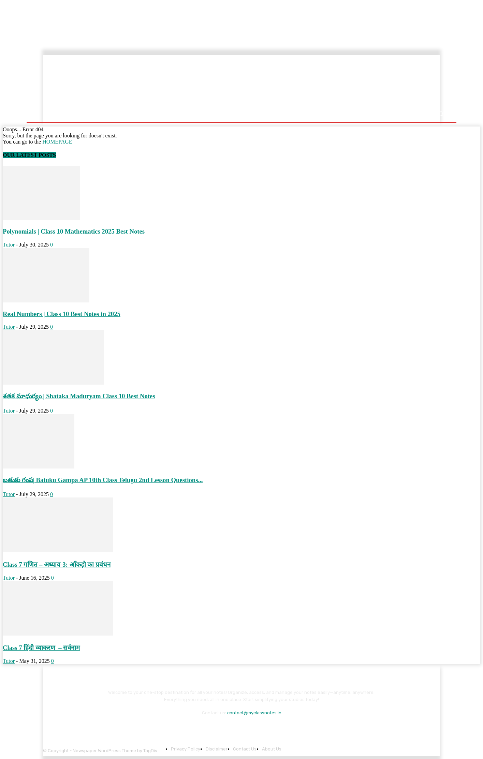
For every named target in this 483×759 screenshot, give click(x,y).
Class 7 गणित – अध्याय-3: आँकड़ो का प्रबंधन (57, 564)
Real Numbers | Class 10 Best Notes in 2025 (61, 313)
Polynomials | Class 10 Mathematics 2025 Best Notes (74, 231)
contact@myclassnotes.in (254, 712)
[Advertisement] (286, 80)
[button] (440, 114)
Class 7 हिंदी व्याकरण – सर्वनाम (41, 647)
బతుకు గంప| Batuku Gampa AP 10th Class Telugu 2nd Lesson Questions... (103, 479)
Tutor (9, 245)
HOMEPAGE (57, 142)
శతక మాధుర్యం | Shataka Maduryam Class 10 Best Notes (79, 396)
